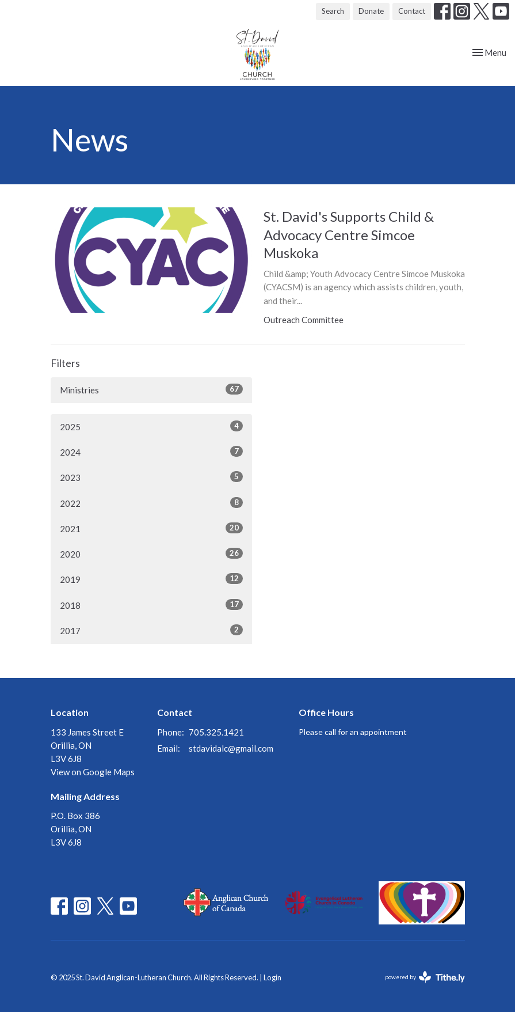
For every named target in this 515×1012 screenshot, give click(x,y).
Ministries (151, 389)
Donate (371, 11)
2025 (151, 426)
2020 (151, 553)
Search (333, 11)
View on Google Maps (93, 772)
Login (272, 977)
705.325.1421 (216, 732)
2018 (151, 605)
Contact (411, 11)
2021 (151, 528)
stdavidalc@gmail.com (231, 748)
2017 (151, 630)
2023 (151, 477)
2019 (151, 579)
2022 (151, 503)
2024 (151, 451)
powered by (425, 977)
